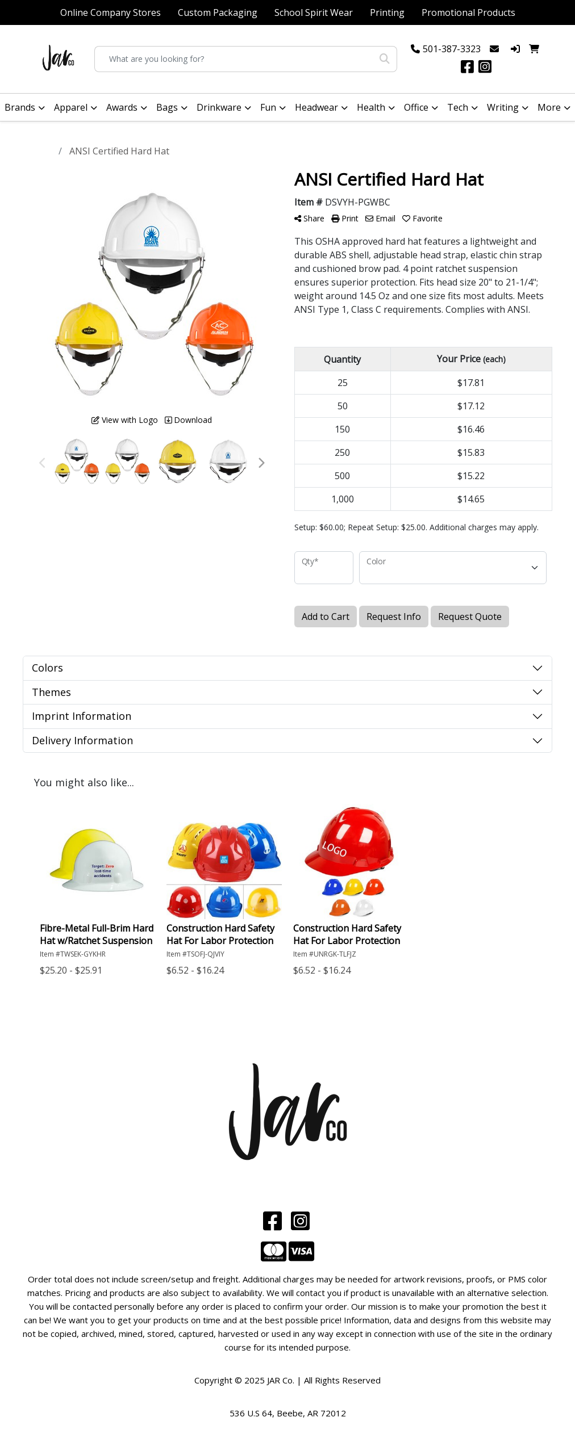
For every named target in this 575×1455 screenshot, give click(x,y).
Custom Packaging (217, 12)
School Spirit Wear (313, 12)
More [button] (549, 107)
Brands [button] (20, 107)
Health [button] (371, 107)
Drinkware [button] (219, 107)
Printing (387, 12)
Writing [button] (503, 107)
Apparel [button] (71, 107)
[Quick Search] (234, 59)
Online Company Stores (110, 12)
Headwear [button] (316, 107)
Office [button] (416, 107)
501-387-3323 (452, 49)
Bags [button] (167, 107)
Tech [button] (457, 107)
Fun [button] (268, 107)
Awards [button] (122, 107)
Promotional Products (468, 12)
